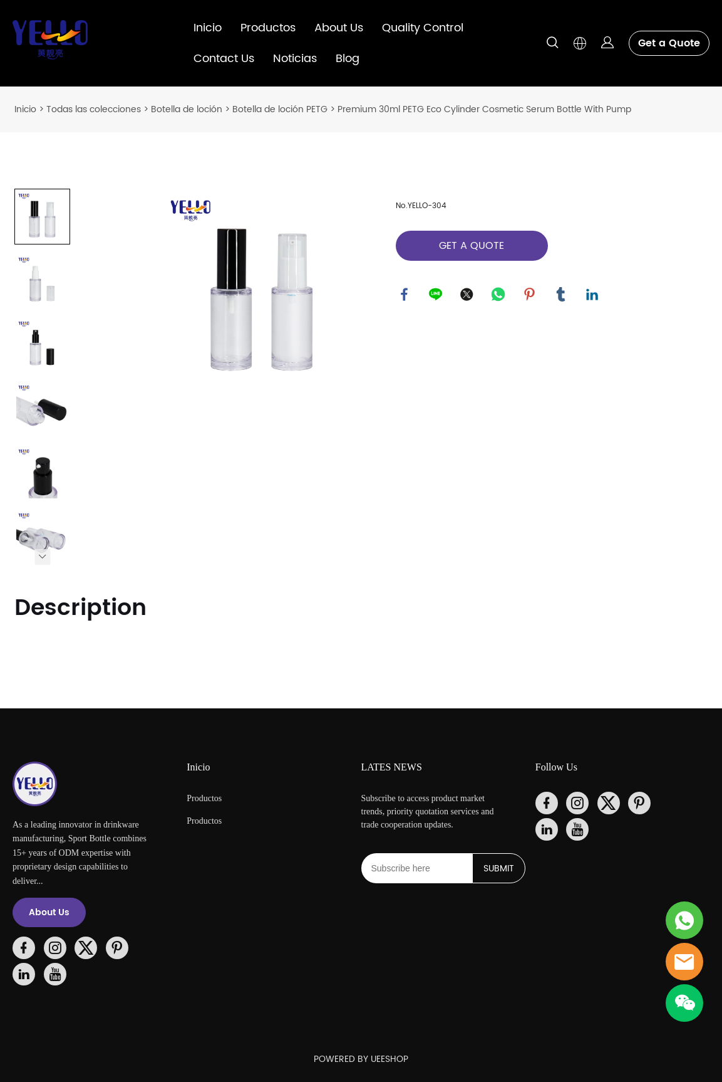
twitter (467, 295)
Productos (268, 28)
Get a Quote (669, 43)
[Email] (416, 868)
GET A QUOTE (471, 246)
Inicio (207, 28)
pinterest (530, 295)
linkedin (593, 295)
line (436, 295)
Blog (347, 59)
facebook (405, 295)
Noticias (295, 59)
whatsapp (499, 295)
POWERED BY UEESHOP (361, 1059)
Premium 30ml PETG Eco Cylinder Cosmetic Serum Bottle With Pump (484, 109)
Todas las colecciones (93, 109)
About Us (338, 28)
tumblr (561, 295)
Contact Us (223, 59)
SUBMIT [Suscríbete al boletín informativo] (498, 868)
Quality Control (422, 28)
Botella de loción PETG (279, 109)
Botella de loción (186, 109)
